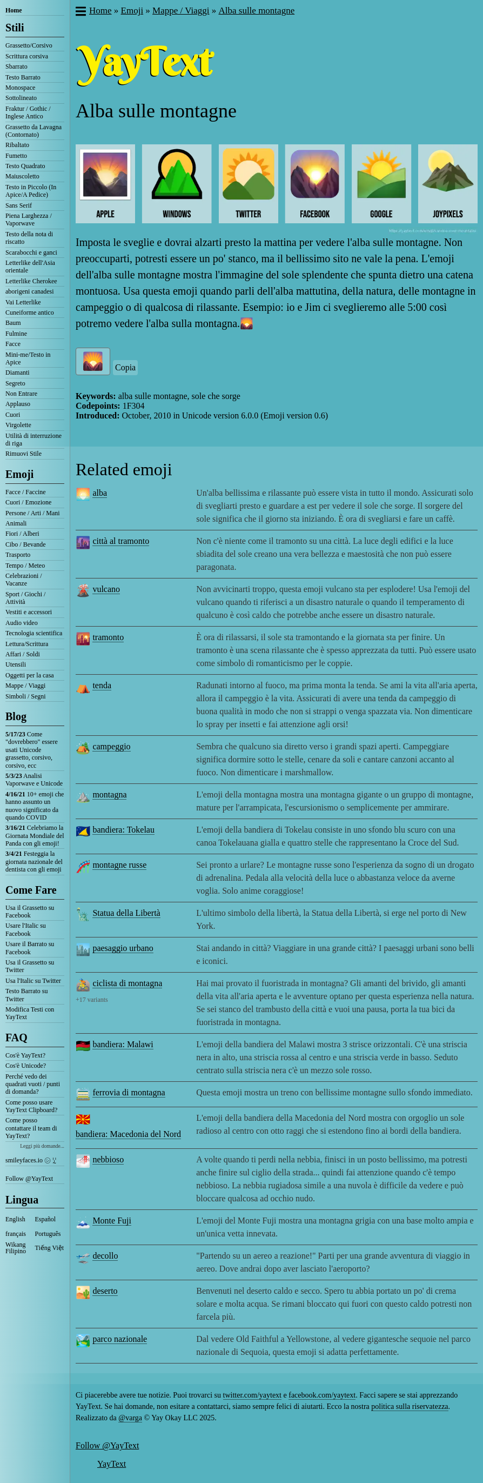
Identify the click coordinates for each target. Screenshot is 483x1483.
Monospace (20, 87)
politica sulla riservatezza (409, 1406)
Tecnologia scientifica (33, 633)
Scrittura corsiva (26, 56)
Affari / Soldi (22, 654)
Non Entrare (21, 393)
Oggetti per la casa (29, 675)
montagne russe (119, 864)
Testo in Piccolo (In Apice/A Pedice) (30, 190)
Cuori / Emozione (28, 502)
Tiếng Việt (49, 1248)
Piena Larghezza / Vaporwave (28, 219)
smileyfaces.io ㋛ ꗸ (30, 1160)
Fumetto (16, 155)
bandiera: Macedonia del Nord (128, 1134)
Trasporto (17, 554)
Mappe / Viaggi (25, 685)
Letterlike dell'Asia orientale (30, 266)
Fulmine (16, 333)
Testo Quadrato (25, 166)
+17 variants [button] (92, 999)
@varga (130, 1418)
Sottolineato (21, 98)
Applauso (17, 404)
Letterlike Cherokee (31, 281)
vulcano (106, 589)
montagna (109, 794)
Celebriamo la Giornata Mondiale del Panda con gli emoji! (34, 835)
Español (45, 1219)
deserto (104, 1290)
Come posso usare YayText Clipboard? (31, 1106)
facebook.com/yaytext (322, 1395)
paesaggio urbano (122, 948)
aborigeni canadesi (29, 291)
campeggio (111, 746)
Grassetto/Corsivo (28, 45)
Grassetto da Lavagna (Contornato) (33, 130)
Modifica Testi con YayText (29, 1013)
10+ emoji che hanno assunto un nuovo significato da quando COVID (34, 805)
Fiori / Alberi (22, 533)
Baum (13, 323)
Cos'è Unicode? (25, 1065)
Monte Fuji (111, 1220)
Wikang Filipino (15, 1248)
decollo (105, 1255)
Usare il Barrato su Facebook (29, 947)
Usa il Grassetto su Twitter (29, 966)
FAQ (16, 1037)
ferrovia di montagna (128, 1092)
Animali (15, 523)
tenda (101, 685)
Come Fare (31, 890)
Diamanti (17, 372)
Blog (15, 716)
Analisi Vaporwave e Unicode (34, 779)
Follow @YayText (29, 1178)
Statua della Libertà (126, 912)
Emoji (19, 474)
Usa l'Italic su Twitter (33, 981)
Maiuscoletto (22, 176)
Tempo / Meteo (25, 565)
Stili (14, 28)
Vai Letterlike (23, 302)
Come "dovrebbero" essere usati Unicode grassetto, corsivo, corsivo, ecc (31, 749)
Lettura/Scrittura (26, 644)
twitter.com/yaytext (252, 1395)
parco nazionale (119, 1339)
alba (99, 492)
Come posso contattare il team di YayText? (31, 1128)
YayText (111, 1463)
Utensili (15, 664)
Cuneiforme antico (29, 312)
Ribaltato (17, 145)
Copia (125, 367)
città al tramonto (120, 541)
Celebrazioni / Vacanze (23, 579)
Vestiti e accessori (28, 612)
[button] (80, 12)
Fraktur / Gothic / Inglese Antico (28, 112)
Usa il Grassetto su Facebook (29, 911)
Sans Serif (18, 205)
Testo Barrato (23, 77)
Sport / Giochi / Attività (25, 598)
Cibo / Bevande (25, 544)
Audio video (21, 623)
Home (13, 10)
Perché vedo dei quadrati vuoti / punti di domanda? (32, 1084)
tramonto (108, 637)
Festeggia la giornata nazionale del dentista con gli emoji (34, 861)
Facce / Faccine (25, 492)
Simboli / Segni (25, 696)
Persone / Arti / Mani (32, 513)
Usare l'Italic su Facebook (25, 929)
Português (48, 1234)
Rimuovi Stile (23, 453)
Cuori (12, 414)
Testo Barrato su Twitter (26, 994)
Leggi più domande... (42, 1146)
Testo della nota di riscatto (29, 237)
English (15, 1219)
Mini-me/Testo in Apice (27, 358)
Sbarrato (16, 66)
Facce (13, 344)
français (15, 1234)
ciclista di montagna (127, 983)
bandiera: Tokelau (123, 829)
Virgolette (18, 425)
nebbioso (108, 1159)
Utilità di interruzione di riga (33, 439)
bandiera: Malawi (122, 1044)
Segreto (15, 383)
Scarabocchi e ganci (31, 252)
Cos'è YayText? (25, 1055)
